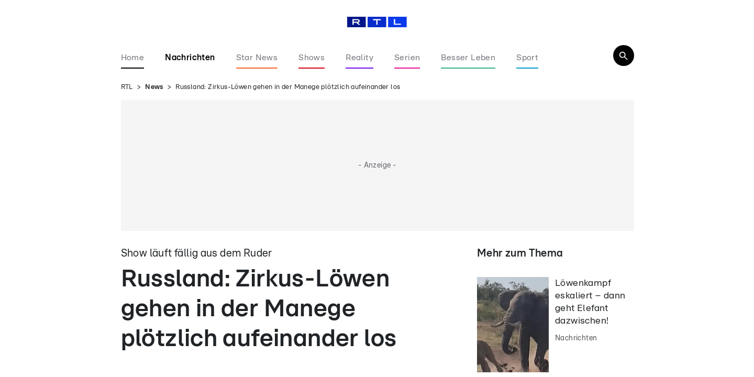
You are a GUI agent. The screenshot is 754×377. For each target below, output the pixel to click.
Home (133, 57)
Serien (407, 57)
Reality (359, 57)
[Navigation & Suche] (623, 55)
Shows (311, 57)
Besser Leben (468, 57)
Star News (257, 57)
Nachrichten (190, 57)
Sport (527, 57)
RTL (127, 87)
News (154, 87)
